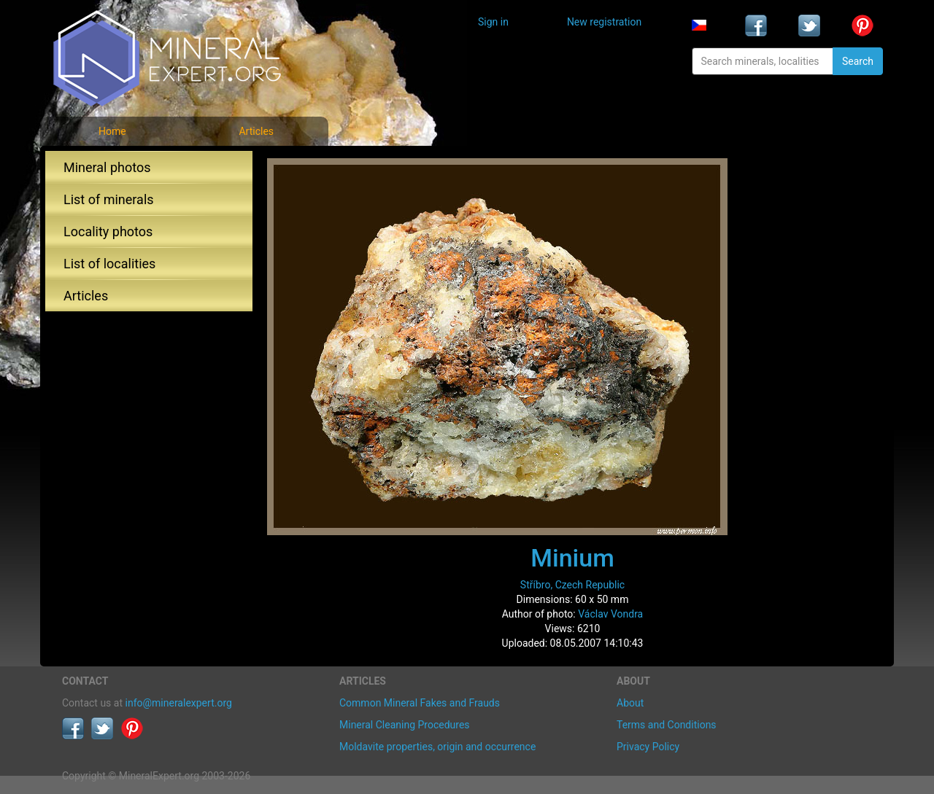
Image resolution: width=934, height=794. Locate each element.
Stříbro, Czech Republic (572, 585)
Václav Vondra (610, 614)
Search (857, 61)
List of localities (109, 263)
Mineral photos (107, 167)
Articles (256, 131)
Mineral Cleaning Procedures (404, 725)
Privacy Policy (648, 746)
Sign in (493, 22)
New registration (604, 22)
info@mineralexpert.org (179, 703)
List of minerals (108, 199)
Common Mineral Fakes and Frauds (419, 703)
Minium (572, 557)
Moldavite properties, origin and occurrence (437, 746)
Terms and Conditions (667, 725)
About (630, 703)
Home (112, 131)
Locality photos (108, 231)
